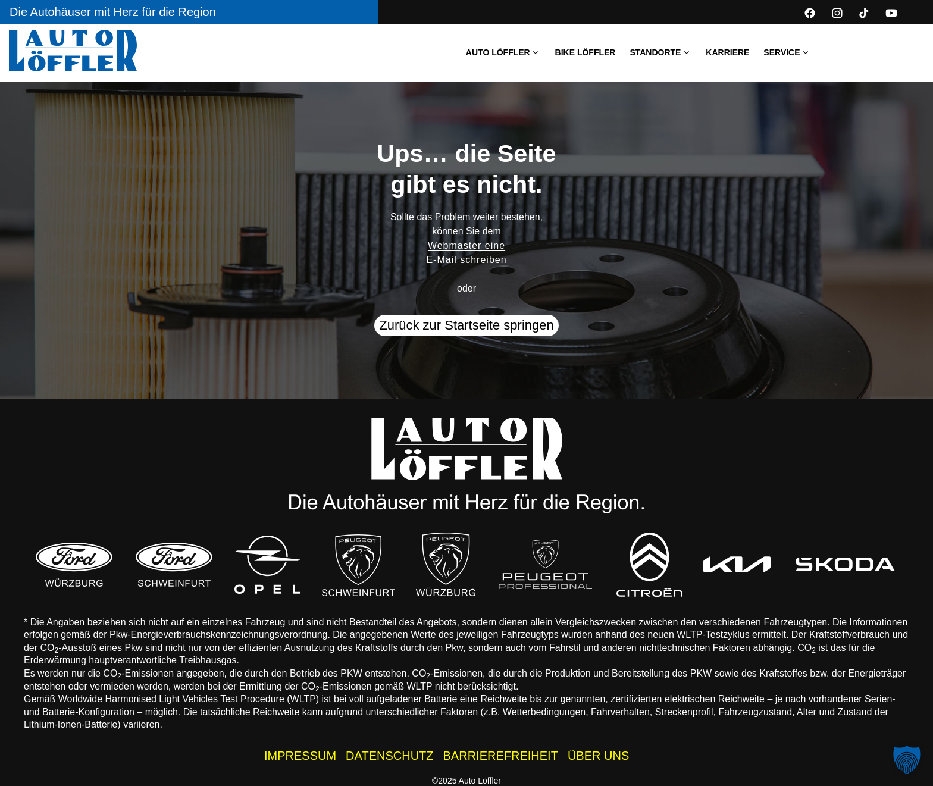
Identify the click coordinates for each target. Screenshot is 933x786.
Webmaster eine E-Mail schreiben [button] (466, 252)
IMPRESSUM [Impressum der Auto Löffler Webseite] (300, 755)
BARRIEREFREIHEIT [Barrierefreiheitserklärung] (500, 755)
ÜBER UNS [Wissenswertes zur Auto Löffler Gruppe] (598, 755)
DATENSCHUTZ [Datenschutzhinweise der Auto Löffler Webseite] (389, 755)
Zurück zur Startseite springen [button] (466, 325)
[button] (907, 760)
